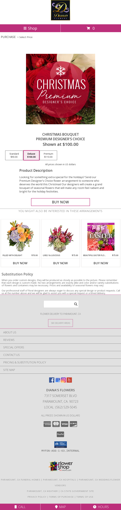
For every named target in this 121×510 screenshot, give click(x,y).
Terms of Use (84, 496)
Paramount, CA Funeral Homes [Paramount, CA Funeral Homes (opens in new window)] (20, 479)
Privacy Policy (37, 496)
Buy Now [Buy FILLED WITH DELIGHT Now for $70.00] (20, 263)
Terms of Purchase (61, 496)
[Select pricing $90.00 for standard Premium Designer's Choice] (14, 155)
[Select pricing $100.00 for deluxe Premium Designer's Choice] (31, 155)
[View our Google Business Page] (57, 381)
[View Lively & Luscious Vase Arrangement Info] (60, 236)
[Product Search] (61, 304)
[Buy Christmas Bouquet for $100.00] (60, 202)
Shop (30, 28)
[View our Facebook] (51, 381)
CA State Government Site (77, 491)
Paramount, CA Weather (42, 491)
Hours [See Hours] (101, 507)
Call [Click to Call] (20, 507)
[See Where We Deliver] (60, 322)
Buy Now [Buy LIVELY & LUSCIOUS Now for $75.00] (60, 263)
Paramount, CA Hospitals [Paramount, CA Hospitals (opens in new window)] (59, 479)
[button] (60, 444)
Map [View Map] (60, 507)
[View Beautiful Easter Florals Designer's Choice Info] (100, 236)
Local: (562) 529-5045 (60, 407)
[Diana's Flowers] (60, 19)
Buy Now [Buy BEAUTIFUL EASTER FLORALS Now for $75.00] (101, 263)
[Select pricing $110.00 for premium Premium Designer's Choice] (48, 155)
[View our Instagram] (63, 381)
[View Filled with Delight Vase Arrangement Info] (20, 236)
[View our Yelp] (69, 381)
